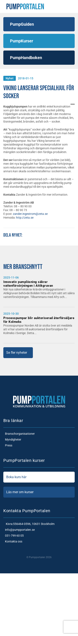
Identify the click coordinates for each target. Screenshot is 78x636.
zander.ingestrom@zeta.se (30, 213)
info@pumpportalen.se (19, 530)
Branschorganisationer (19, 434)
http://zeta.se (24, 217)
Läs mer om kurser (39, 492)
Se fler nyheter (16, 353)
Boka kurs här (39, 477)
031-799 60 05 (13, 535)
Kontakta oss (12, 541)
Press (7, 445)
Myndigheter (12, 439)
